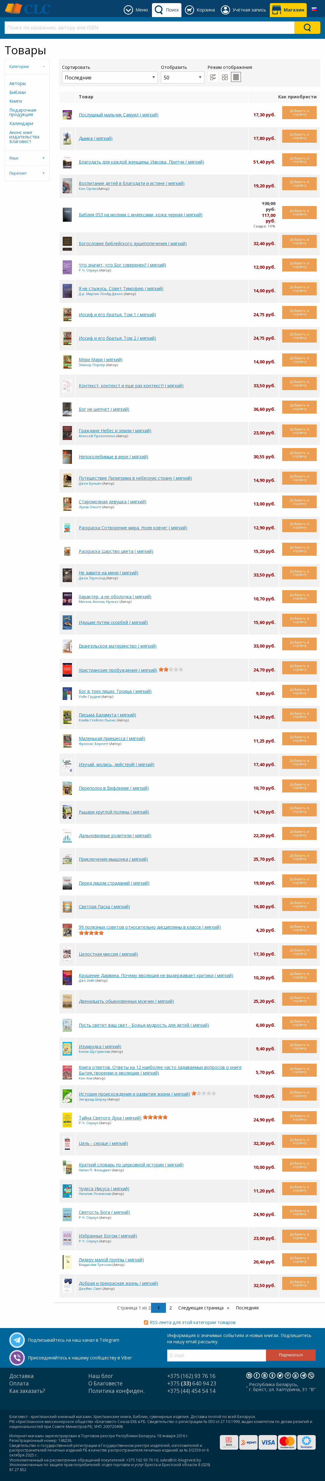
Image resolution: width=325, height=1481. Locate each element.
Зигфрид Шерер (93, 1099)
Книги (15, 101)
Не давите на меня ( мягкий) (108, 573)
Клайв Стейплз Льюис (97, 720)
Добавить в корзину (299, 112)
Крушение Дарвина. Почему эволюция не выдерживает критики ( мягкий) (156, 975)
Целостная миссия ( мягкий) (108, 954)
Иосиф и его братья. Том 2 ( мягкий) (117, 338)
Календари (21, 123)
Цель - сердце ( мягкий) (103, 1143)
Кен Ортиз (87, 188)
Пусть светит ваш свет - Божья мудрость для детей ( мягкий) (144, 1025)
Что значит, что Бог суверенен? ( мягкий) (122, 265)
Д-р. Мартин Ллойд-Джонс (101, 293)
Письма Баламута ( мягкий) (107, 715)
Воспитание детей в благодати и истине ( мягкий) (132, 183)
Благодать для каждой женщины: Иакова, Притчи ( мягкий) (141, 162)
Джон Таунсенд (92, 578)
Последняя (247, 1308)
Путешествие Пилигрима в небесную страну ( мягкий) (135, 478)
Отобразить (182, 73)
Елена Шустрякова (94, 1051)
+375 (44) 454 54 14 (191, 1390)
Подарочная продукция (22, 112)
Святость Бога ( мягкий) (104, 1212)
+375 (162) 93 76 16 (191, 1376)
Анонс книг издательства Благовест (24, 136)
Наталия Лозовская (95, 1193)
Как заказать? (27, 1390)
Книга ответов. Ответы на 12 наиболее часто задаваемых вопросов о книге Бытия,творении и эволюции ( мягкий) (160, 1070)
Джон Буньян (90, 483)
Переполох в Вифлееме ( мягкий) (114, 788)
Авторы (17, 83)
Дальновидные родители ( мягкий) (115, 835)
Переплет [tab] (18, 173)
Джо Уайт (87, 980)
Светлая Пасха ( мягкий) (104, 906)
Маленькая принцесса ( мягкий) (112, 738)
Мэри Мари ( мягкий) (100, 359)
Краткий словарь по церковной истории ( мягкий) (131, 1165)
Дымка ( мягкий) (96, 138)
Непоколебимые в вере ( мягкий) (113, 457)
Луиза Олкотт (90, 507)
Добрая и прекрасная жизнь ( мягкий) (118, 1283)
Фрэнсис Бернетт (94, 743)
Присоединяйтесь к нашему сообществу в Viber (80, 1358)
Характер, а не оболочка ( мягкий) (115, 596)
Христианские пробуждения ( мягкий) (118, 670)
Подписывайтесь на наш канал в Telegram (73, 1340)
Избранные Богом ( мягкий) (108, 1236)
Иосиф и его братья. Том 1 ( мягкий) (117, 314)
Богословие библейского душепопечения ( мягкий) (133, 243)
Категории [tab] (19, 66)
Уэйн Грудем (89, 696)
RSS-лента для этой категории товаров (193, 1322)
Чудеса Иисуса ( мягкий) (104, 1189)
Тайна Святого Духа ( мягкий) (110, 1118)
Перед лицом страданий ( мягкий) (114, 883)
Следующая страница (201, 1308)
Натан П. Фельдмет (95, 1170)
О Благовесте (105, 1383)
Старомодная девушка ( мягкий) (112, 502)
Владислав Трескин (95, 1264)
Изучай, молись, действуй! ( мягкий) (116, 764)
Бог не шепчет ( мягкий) (104, 409)
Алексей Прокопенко (97, 435)
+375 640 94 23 (191, 1383)
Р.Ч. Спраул (88, 270)
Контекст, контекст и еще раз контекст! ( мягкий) (131, 385)
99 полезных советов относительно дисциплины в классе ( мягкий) (150, 927)
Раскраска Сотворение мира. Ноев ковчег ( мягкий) (133, 528)
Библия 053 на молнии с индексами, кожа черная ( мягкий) (141, 215)
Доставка (21, 1376)
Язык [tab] (13, 158)
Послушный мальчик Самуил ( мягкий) (118, 115)
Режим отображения (229, 67)
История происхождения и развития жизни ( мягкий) (134, 1094)
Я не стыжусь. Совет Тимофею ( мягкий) (121, 288)
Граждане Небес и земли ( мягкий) (115, 430)
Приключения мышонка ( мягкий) (113, 859)
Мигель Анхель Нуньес (99, 601)
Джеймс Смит (90, 1288)
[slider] (170, 669)
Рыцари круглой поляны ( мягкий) (114, 812)
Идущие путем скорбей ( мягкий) (113, 622)
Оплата (19, 1383)
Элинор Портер (92, 364)
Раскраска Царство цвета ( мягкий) (116, 551)
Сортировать (110, 73)
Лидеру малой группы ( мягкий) (111, 1260)
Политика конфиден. (116, 1390)
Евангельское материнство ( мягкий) (118, 646)
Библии (17, 92)
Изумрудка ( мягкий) (100, 1046)
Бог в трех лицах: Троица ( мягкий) (115, 691)
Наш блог (100, 1376)
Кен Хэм (85, 1078)
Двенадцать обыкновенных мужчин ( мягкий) (126, 1001)
